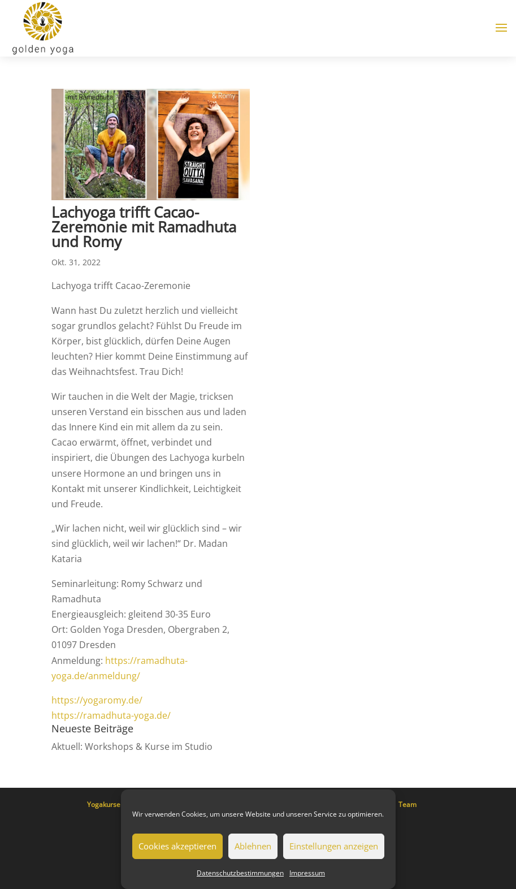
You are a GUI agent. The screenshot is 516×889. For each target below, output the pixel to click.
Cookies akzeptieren (177, 846)
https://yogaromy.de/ (96, 700)
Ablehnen (253, 846)
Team (407, 804)
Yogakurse (103, 804)
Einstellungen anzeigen (333, 846)
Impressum (307, 873)
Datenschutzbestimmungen (240, 873)
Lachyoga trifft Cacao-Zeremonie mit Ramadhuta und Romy (143, 227)
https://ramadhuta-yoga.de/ (111, 715)
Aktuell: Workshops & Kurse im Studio (132, 746)
